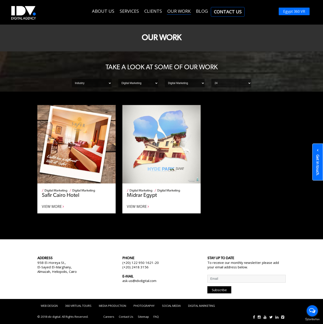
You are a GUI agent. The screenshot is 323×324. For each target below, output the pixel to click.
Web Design (49, 306)
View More (53, 206)
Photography (144, 306)
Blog (202, 11)
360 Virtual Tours (78, 306)
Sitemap (143, 317)
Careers (108, 317)
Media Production (112, 306)
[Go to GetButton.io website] (312, 319)
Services (129, 11)
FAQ (156, 317)
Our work (179, 11)
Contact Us (228, 12)
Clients (153, 11)
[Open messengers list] (312, 310)
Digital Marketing (201, 306)
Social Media (171, 306)
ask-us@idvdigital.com (139, 280)
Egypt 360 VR (294, 11)
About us (103, 11)
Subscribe (219, 290)
